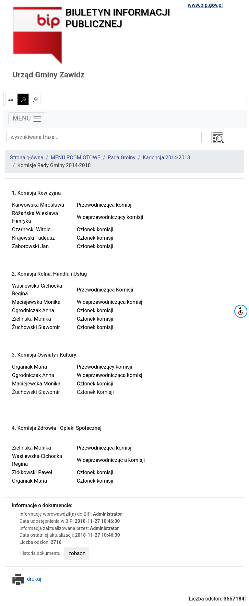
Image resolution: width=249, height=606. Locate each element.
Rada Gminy (121, 157)
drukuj (26, 579)
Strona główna (26, 157)
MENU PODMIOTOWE (75, 157)
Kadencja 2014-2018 (166, 157)
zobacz (76, 553)
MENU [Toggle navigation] (27, 119)
